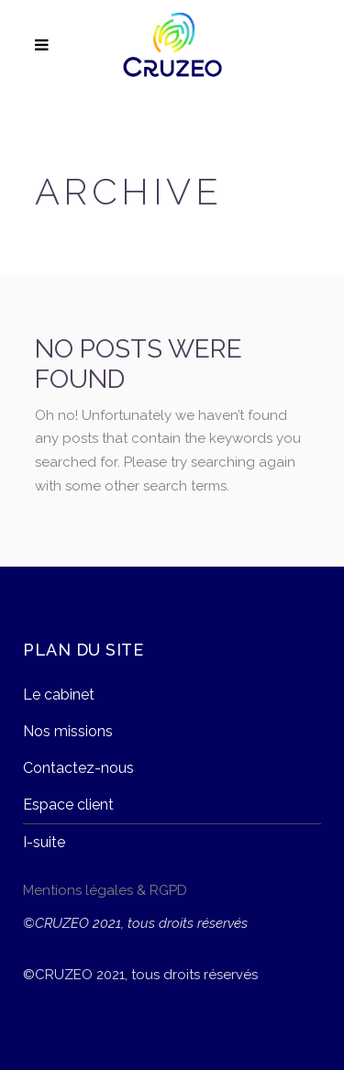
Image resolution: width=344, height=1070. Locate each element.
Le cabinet (58, 694)
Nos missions (68, 731)
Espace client (68, 804)
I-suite (44, 842)
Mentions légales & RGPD (105, 890)
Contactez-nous (78, 768)
